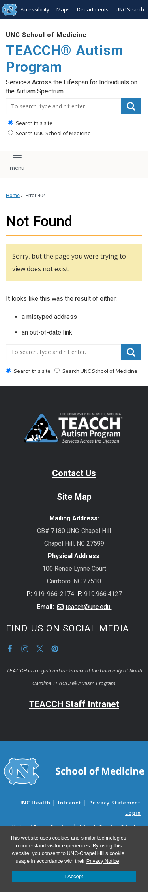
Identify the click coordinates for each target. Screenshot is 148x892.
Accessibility (35, 9)
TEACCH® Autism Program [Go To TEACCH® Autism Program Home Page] (65, 59)
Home (13, 195)
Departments (93, 9)
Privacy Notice (102, 861)
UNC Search (130, 9)
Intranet (69, 802)
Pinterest (55, 649)
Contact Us (74, 473)
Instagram (25, 649)
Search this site (30, 123)
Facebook (10, 649)
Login (133, 812)
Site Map (74, 497)
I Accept (74, 876)
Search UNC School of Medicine (49, 133)
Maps (63, 9)
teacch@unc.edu (89, 607)
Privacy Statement (115, 802)
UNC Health (34, 802)
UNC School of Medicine (46, 35)
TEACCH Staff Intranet (74, 704)
